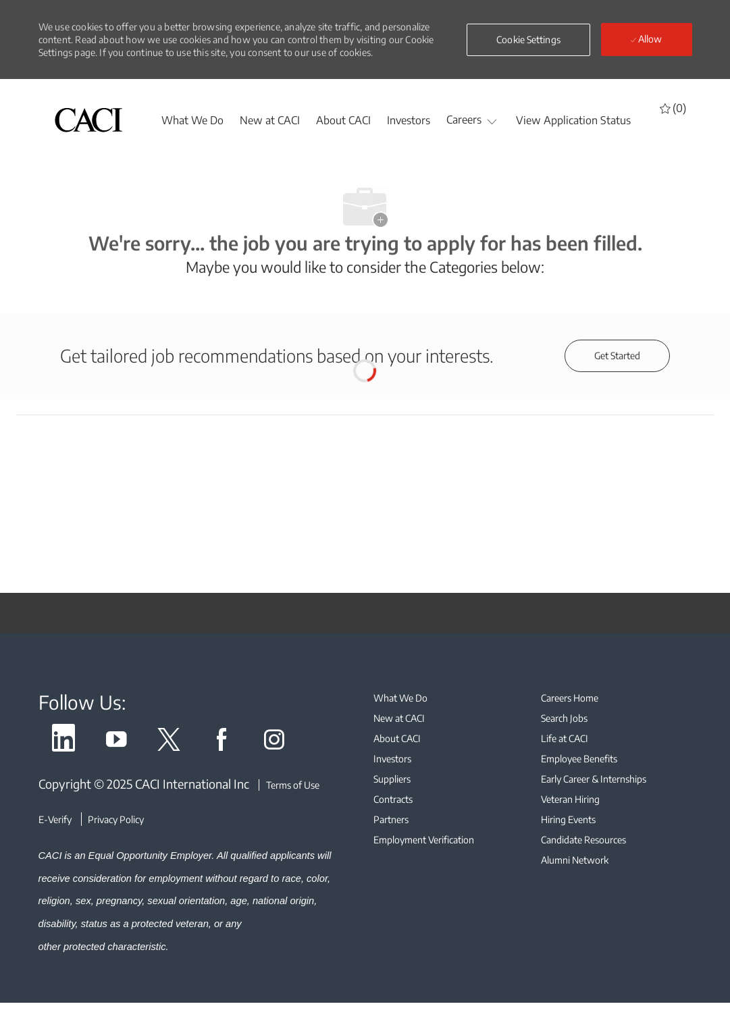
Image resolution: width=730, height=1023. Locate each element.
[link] (63, 741)
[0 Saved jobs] (673, 108)
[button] (528, 40)
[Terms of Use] (289, 785)
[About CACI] (343, 120)
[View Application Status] (573, 120)
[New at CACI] (270, 120)
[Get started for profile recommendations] (617, 356)
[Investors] (408, 120)
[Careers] (463, 119)
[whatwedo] (192, 120)
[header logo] (88, 120)
